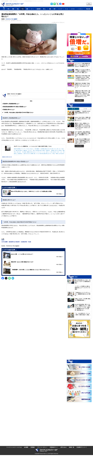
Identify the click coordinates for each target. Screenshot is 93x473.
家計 (55, 8)
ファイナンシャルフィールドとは (14, 447)
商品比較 (88, 8)
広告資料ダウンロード (82, 447)
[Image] (12, 4)
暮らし (44, 8)
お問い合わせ (63, 447)
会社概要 (26, 447)
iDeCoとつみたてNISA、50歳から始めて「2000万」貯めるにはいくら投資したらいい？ (82, 119)
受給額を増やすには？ (8, 109)
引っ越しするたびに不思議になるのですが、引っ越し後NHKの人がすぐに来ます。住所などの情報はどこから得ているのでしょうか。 (82, 141)
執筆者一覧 (71, 447)
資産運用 (39, 8)
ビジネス (73, 8)
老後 (50, 8)
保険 (27, 8)
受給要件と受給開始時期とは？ (10, 104)
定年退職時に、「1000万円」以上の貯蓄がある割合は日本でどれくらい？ (82, 113)
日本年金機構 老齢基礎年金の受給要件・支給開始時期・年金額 (16, 241)
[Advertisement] (33, 82)
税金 (18, 8)
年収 (8, 8)
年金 (23, 8)
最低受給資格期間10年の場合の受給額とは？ (14, 107)
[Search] (76, 3)
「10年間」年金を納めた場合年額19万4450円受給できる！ (18, 112)
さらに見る (79, 100)
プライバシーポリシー (42, 447)
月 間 (85, 108)
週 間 (73, 108)
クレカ (66, 8)
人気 (4, 8)
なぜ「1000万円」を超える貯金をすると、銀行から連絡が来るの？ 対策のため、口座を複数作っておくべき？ (82, 134)
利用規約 (33, 447)
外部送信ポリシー (54, 447)
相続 (13, 8)
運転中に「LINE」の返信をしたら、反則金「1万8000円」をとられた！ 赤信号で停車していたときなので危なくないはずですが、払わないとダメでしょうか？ (82, 126)
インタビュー (80, 8)
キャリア (60, 8)
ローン (32, 8)
